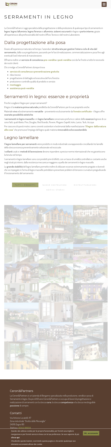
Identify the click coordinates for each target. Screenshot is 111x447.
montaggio (15, 84)
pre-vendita (50, 59)
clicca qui (15, 437)
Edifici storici (55, 197)
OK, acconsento (91, 433)
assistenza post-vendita (22, 88)
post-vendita (64, 59)
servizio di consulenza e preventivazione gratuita (34, 71)
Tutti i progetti (25, 192)
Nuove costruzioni (55, 192)
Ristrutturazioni (85, 192)
